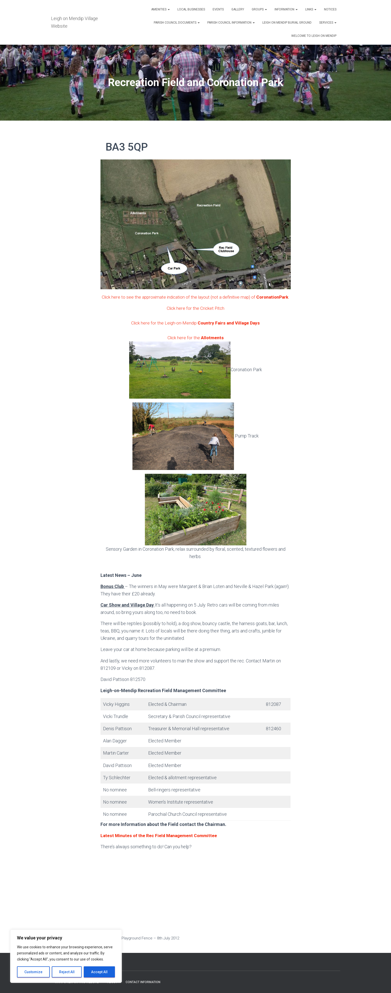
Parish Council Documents (177, 22)
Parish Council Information (231, 22)
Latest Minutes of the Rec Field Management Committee (159, 842)
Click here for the (195, 345)
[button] (168, 9)
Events (218, 9)
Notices (330, 9)
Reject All (67, 972)
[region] (66, 956)
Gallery (237, 9)
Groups (259, 9)
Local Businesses (191, 9)
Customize (33, 972)
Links (310, 9)
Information (286, 9)
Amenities (160, 9)
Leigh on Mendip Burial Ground (287, 22)
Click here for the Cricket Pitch (195, 315)
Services (327, 22)
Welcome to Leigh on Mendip (313, 36)
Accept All (99, 972)
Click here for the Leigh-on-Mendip (195, 330)
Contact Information (143, 982)
